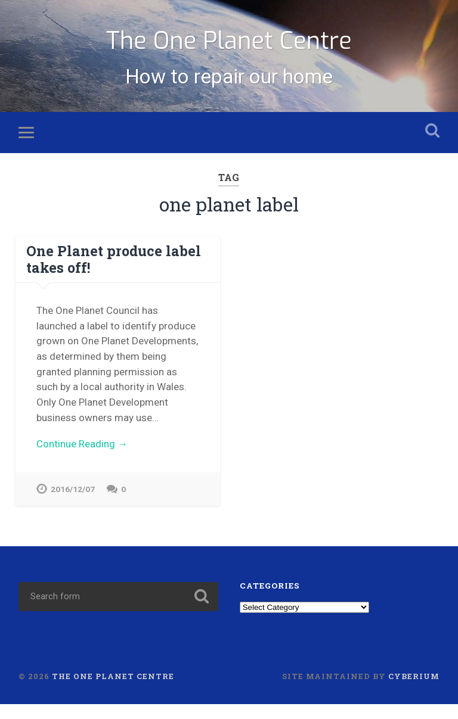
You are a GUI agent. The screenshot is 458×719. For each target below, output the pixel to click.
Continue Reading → (82, 458)
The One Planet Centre (229, 45)
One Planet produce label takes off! (108, 274)
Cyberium (414, 691)
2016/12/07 (73, 504)
